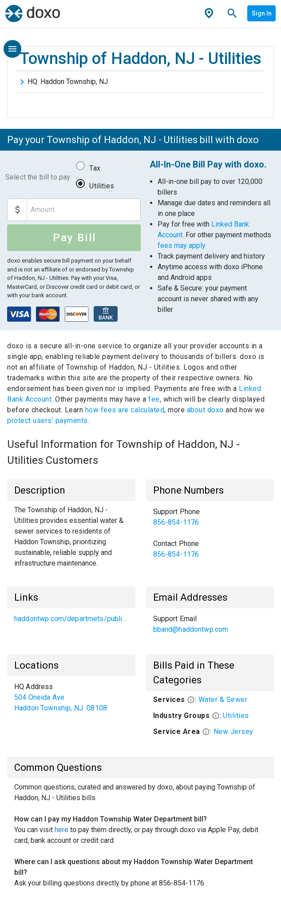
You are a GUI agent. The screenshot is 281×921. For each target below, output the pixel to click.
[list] (210, 533)
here (61, 829)
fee (154, 399)
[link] (210, 517)
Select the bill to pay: (38, 177)
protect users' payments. (48, 420)
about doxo (205, 410)
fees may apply (182, 245)
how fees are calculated (125, 410)
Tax (94, 168)
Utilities (101, 186)
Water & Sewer (223, 699)
